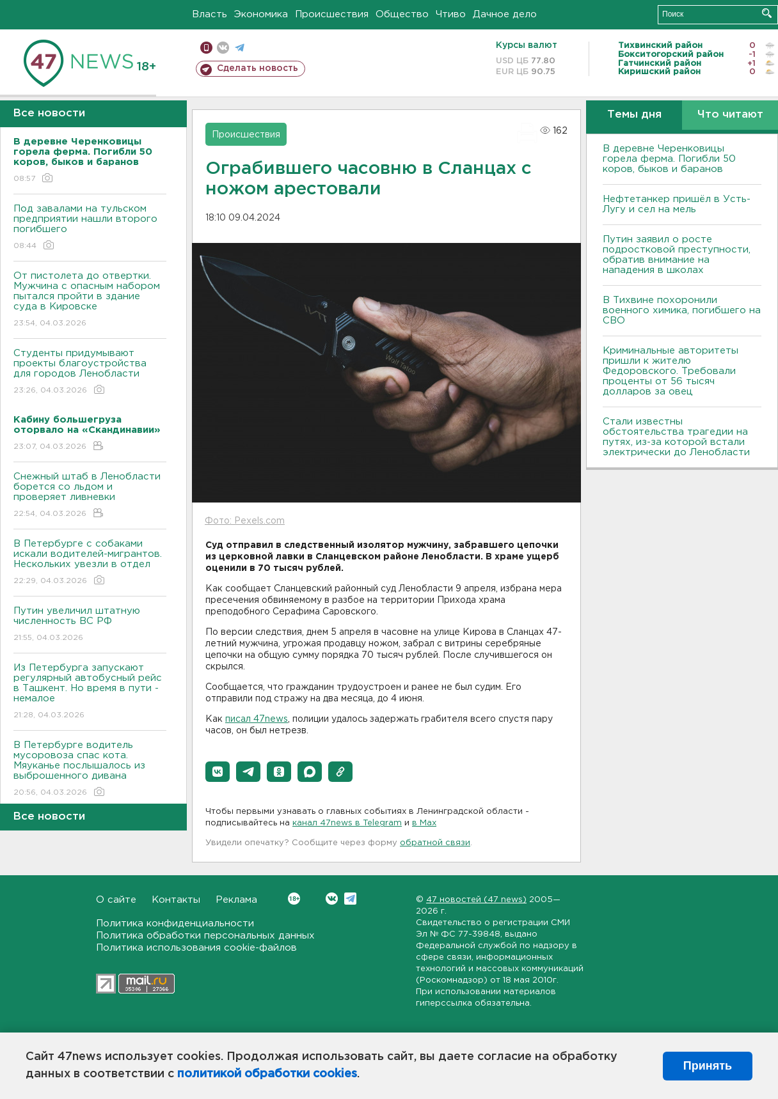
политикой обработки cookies (267, 1074)
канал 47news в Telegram (347, 823)
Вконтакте (294, 898)
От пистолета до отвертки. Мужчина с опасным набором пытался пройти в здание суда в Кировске (89, 300)
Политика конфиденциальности (175, 923)
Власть (209, 14)
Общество (402, 14)
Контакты (176, 900)
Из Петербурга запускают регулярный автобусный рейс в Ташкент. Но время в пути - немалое (89, 692)
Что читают (730, 115)
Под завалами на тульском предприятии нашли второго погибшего (89, 228)
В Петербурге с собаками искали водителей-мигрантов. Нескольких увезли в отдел (89, 563)
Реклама (236, 900)
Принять (707, 1065)
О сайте (116, 900)
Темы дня (634, 115)
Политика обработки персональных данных (205, 935)
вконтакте (223, 48)
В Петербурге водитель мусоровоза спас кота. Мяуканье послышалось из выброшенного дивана (89, 769)
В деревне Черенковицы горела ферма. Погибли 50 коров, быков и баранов (669, 158)
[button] (217, 771)
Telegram (350, 898)
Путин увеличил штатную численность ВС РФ (89, 625)
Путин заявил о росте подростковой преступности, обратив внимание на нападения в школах (676, 254)
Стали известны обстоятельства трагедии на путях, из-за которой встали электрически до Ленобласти (676, 436)
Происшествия (332, 14)
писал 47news (256, 719)
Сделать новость (257, 68)
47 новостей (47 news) (476, 899)
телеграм (240, 48)
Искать (767, 13)
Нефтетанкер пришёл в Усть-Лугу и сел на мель (676, 204)
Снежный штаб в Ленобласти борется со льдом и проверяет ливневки (89, 495)
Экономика (261, 14)
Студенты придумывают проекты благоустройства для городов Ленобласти (89, 372)
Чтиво (451, 14)
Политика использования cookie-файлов (196, 948)
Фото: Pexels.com (245, 521)
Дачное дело (505, 14)
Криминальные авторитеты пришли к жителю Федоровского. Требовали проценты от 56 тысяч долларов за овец (670, 371)
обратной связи (435, 842)
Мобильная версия (206, 48)
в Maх (424, 823)
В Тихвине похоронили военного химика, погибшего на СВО (682, 310)
